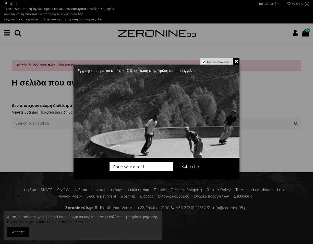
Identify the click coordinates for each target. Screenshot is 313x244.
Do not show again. (219, 62)
